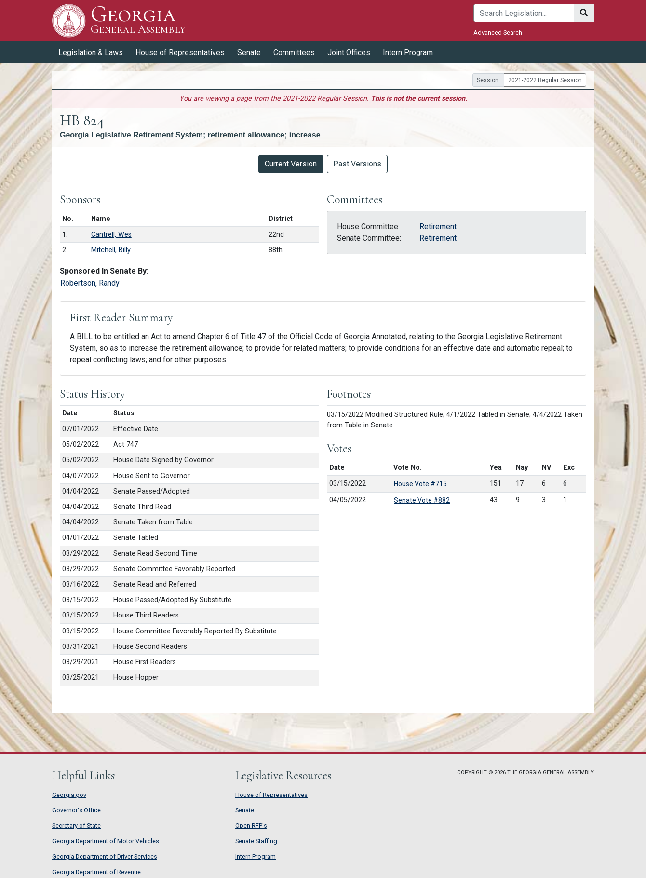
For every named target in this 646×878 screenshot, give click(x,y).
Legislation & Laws (90, 52)
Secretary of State (76, 825)
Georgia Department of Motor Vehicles (105, 841)
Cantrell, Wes (111, 235)
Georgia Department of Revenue (96, 872)
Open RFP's (251, 825)
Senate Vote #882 (422, 500)
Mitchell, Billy (111, 250)
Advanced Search (497, 32)
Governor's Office (76, 810)
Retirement (438, 226)
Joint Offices (348, 52)
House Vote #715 (420, 484)
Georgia (138, 20)
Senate (249, 52)
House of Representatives (180, 52)
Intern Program (408, 52)
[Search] (523, 13)
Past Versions (357, 163)
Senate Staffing (256, 841)
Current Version (291, 163)
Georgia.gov (69, 794)
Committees (294, 52)
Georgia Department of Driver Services (104, 856)
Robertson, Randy (90, 283)
